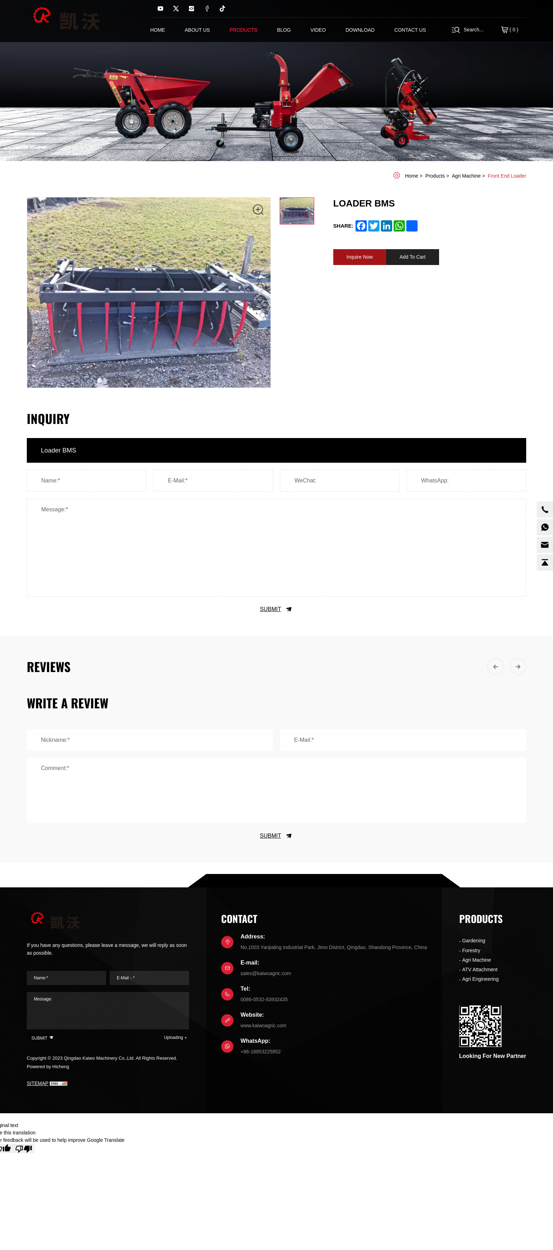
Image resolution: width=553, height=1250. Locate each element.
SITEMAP (37, 1083)
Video (318, 30)
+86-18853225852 (261, 1051)
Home (157, 30)
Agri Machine (466, 176)
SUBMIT (276, 609)
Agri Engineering (480, 979)
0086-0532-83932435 (264, 999)
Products (243, 30)
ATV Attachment (479, 969)
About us (197, 30)
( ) (509, 30)
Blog (284, 30)
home (411, 176)
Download (360, 30)
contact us (410, 30)
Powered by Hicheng (48, 1066)
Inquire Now (359, 257)
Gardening (473, 940)
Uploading (173, 1037)
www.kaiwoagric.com (263, 1025)
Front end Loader (507, 176)
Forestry (471, 950)
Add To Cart (413, 257)
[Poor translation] (23, 1148)
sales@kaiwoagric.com (266, 973)
